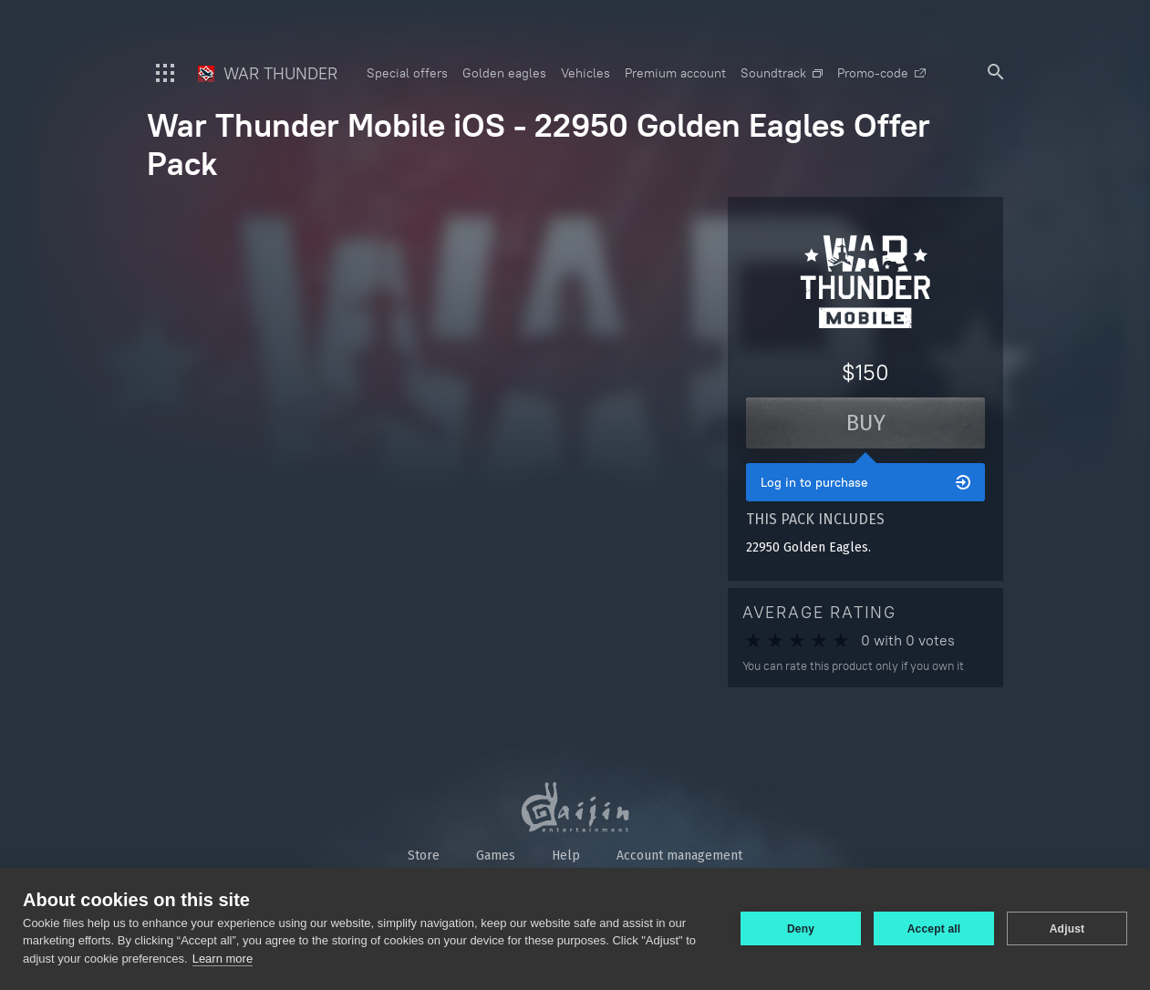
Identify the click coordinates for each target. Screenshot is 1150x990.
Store (424, 855)
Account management (679, 855)
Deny (800, 929)
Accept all (934, 929)
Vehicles (585, 73)
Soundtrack (782, 73)
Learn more (222, 958)
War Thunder (267, 73)
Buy (866, 423)
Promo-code (881, 73)
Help (566, 855)
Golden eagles (504, 73)
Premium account (675, 73)
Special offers (407, 73)
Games (495, 855)
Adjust (1067, 929)
